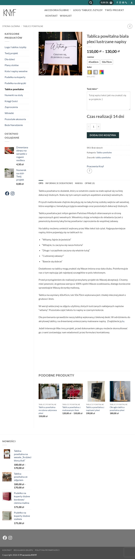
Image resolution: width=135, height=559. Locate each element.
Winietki (9, 113)
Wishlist (66, 15)
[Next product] (129, 26)
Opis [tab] (41, 183)
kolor (89, 67)
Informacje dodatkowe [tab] (59, 183)
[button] (90, 2)
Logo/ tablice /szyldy (88, 10)
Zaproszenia (11, 107)
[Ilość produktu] (94, 126)
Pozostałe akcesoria (15, 119)
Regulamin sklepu (23, 550)
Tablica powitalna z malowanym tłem (71, 408)
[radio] (93, 62)
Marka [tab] (79, 183)
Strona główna (11, 26)
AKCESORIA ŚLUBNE (57, 10)
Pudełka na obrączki (15, 83)
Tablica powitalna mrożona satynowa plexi (48, 410)
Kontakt (51, 15)
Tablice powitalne (33, 26)
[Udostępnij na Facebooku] (89, 170)
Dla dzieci (10, 59)
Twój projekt (114, 10)
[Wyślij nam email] (123, 3)
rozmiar (90, 57)
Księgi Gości (11, 101)
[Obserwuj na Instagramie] (120, 3)
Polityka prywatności (47, 550)
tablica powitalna (103, 157)
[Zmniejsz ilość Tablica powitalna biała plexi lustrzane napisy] (89, 126)
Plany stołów (12, 65)
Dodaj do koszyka (103, 135)
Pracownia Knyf (95, 166)
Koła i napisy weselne (16, 71)
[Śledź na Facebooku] (117, 3)
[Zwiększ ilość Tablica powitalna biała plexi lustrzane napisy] (98, 126)
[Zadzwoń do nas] (126, 3)
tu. (123, 321)
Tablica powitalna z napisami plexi (95, 408)
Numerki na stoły (14, 95)
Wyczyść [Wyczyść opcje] (91, 77)
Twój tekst (93, 89)
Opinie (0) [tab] (90, 183)
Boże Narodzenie (14, 124)
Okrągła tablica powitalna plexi (117, 408)
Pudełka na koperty (15, 77)
